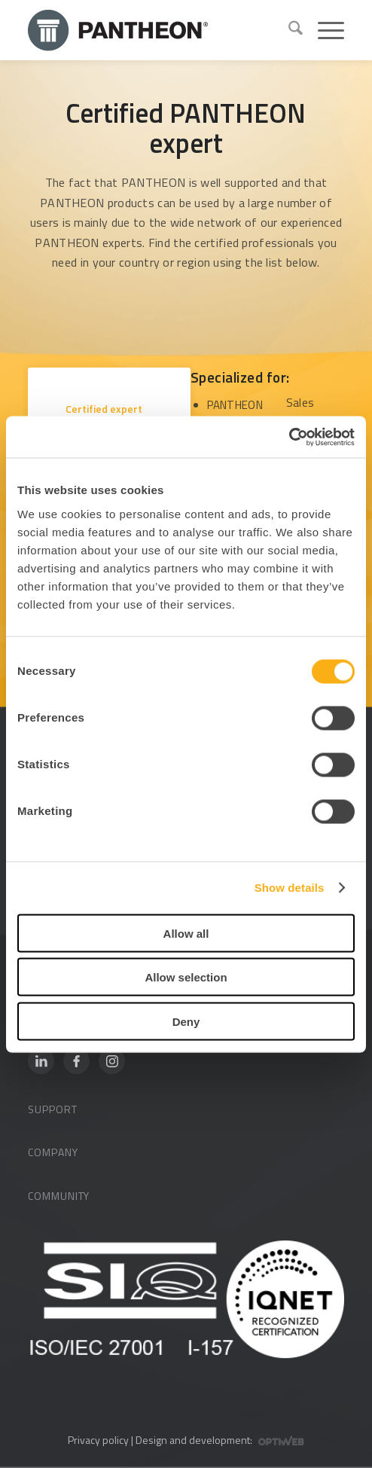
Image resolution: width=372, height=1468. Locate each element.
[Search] (288, 30)
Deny (186, 1021)
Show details (290, 887)
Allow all (186, 932)
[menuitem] (288, 30)
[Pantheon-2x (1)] (152, 30)
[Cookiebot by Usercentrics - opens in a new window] (289, 437)
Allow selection (186, 977)
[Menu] (323, 30)
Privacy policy (98, 1440)
